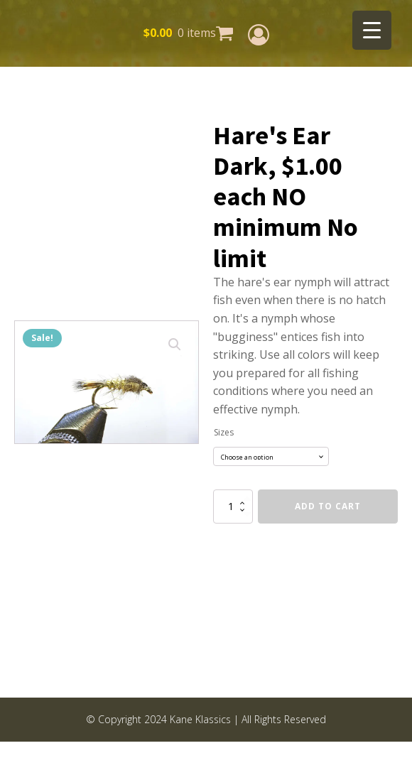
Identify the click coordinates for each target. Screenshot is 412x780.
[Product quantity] (233, 506)
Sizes (224, 432)
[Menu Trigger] (371, 30)
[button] (175, 344)
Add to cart (328, 506)
